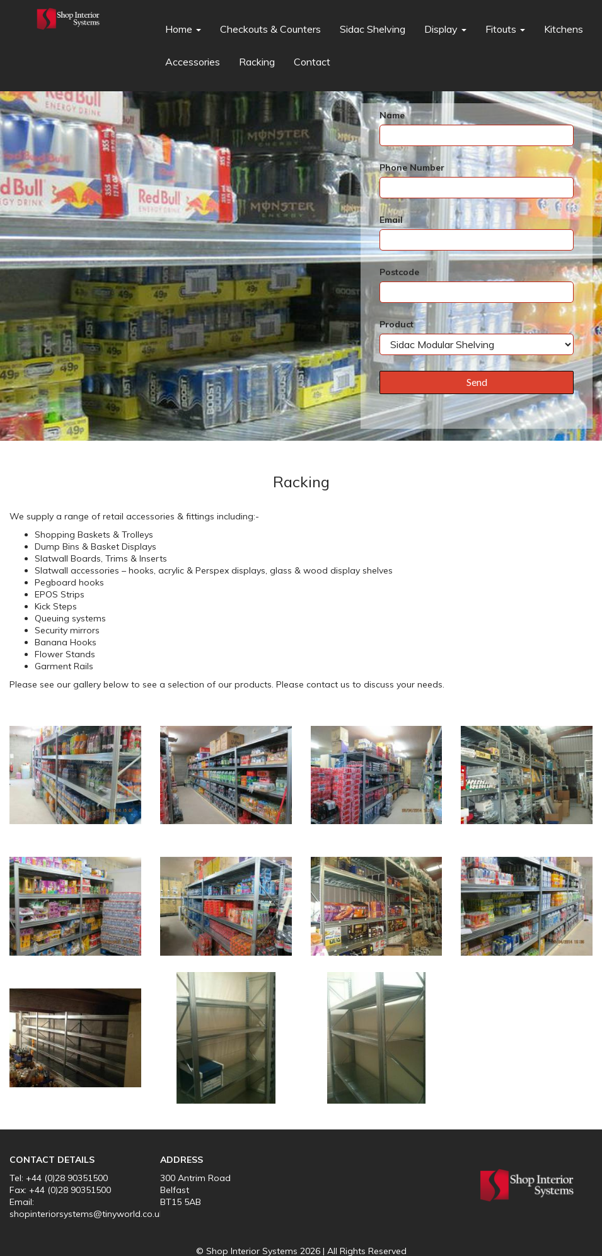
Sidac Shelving (372, 29)
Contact (312, 61)
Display (445, 29)
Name (392, 115)
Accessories (192, 61)
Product (396, 324)
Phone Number (411, 167)
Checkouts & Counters (270, 29)
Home (183, 29)
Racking (257, 61)
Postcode (399, 272)
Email (391, 219)
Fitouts (505, 29)
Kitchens (563, 29)
